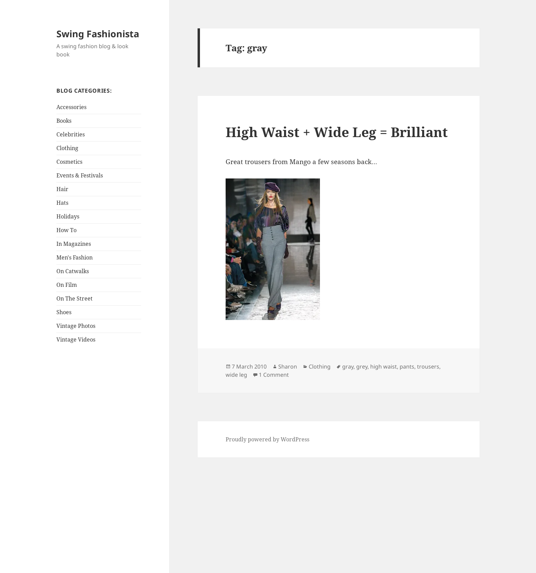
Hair (62, 189)
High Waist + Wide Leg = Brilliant (337, 132)
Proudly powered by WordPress (267, 439)
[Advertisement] (99, 457)
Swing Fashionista (97, 33)
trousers (428, 366)
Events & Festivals (79, 175)
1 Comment (274, 374)
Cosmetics (69, 161)
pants (407, 366)
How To (66, 230)
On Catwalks (72, 271)
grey (361, 366)
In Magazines (73, 244)
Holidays (67, 216)
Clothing (67, 148)
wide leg (236, 374)
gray (347, 366)
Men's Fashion (74, 257)
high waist (383, 366)
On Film (66, 285)
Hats (62, 202)
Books (63, 120)
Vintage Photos (75, 326)
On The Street (74, 298)
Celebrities (70, 134)
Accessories (71, 107)
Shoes (63, 312)
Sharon (287, 366)
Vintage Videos (75, 339)
